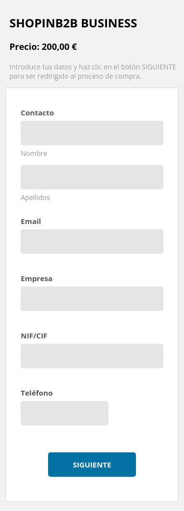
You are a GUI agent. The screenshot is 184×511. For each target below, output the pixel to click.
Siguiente (92, 464)
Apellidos (35, 197)
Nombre (34, 153)
